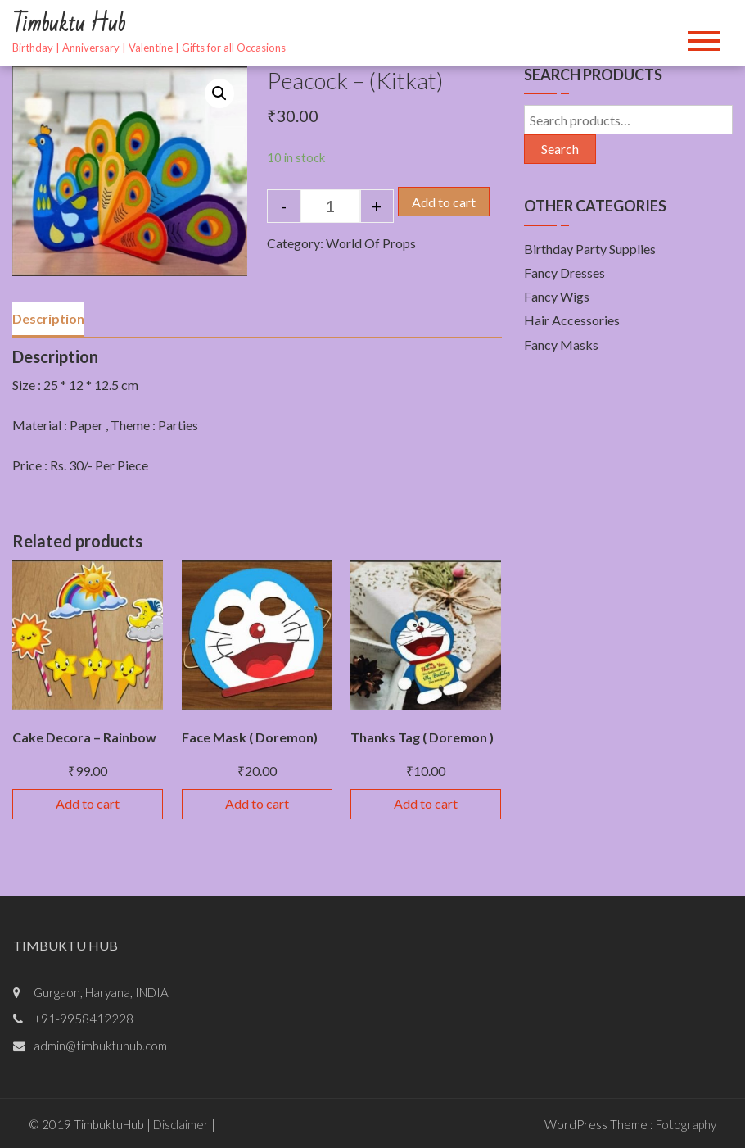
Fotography (686, 1124)
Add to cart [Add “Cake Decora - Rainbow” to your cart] (88, 803)
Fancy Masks (561, 344)
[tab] (48, 319)
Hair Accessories (572, 320)
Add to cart (444, 202)
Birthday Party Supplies (590, 248)
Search (560, 149)
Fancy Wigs (556, 296)
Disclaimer (181, 1124)
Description (48, 318)
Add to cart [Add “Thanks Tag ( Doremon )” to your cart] (426, 803)
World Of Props (371, 243)
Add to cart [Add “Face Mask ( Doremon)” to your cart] (257, 803)
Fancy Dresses (564, 272)
